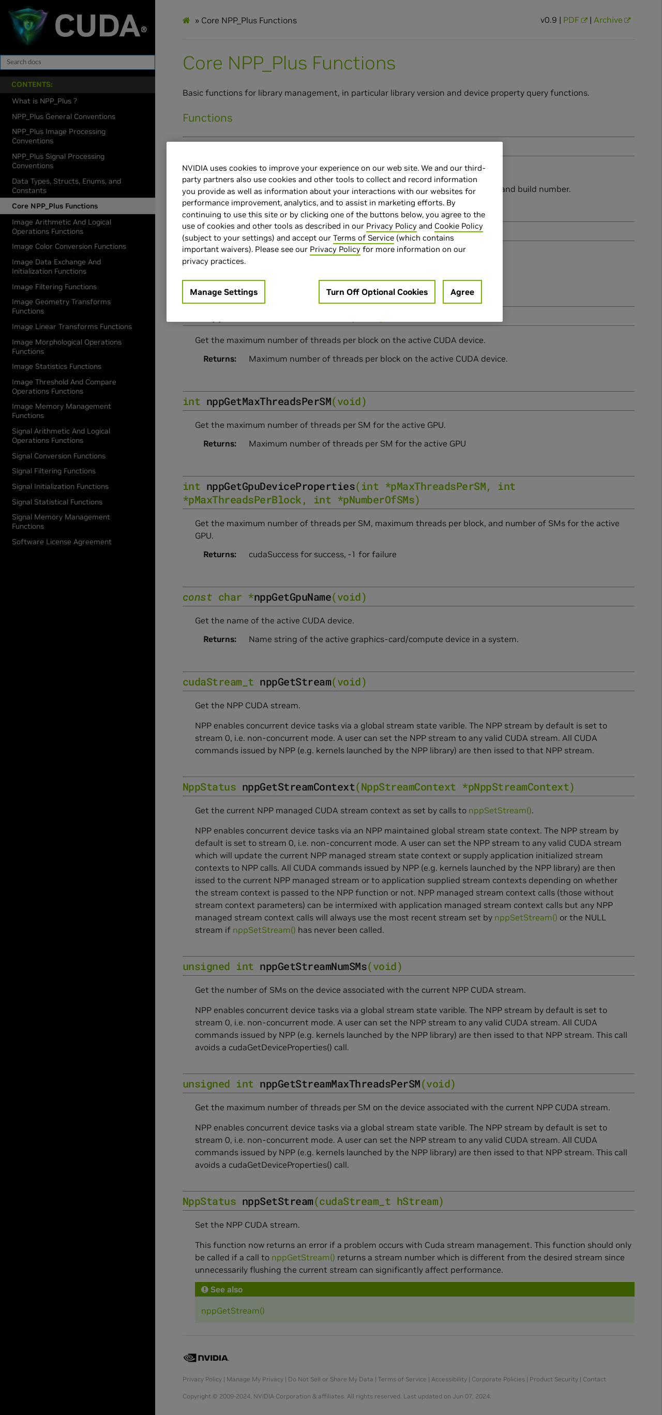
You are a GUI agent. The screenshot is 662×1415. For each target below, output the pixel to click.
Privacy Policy (391, 226)
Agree (462, 292)
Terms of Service (363, 238)
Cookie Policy (458, 226)
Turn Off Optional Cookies (377, 292)
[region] (335, 232)
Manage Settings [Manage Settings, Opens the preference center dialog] (224, 292)
